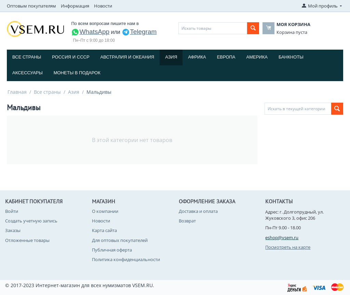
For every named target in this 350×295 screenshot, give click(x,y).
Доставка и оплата (198, 211)
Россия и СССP (70, 57)
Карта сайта (104, 230)
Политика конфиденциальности (126, 259)
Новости (103, 6)
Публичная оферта (112, 250)
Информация (75, 6)
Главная (17, 92)
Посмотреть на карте (287, 247)
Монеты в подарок (77, 72)
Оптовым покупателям (31, 6)
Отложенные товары (27, 240)
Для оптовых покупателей (120, 240)
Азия (171, 57)
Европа (226, 57)
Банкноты (291, 57)
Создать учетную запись (31, 221)
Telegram (139, 31)
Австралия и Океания (127, 57)
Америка (257, 57)
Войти (11, 211)
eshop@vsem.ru (281, 237)
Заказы (13, 230)
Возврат (187, 221)
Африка (197, 57)
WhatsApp (90, 31)
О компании (105, 211)
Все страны (26, 57)
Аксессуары (27, 72)
